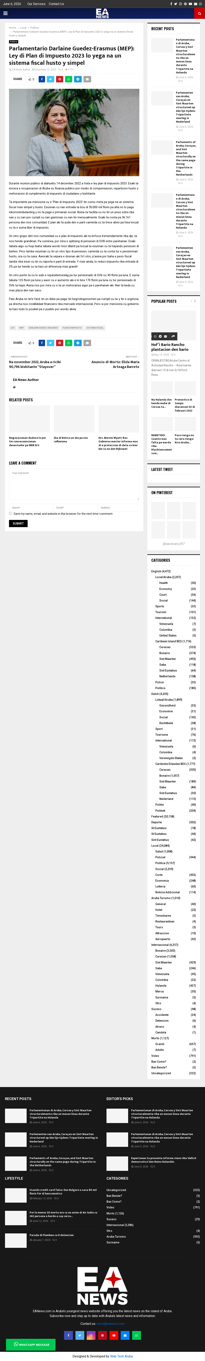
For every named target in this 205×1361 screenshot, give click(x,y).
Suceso (156, 1009)
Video (155, 1055)
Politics (160, 688)
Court (163, 594)
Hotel (158, 909)
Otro (158, 1003)
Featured (157, 816)
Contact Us (56, 4)
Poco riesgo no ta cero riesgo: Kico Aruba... (184, 439)
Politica (13, 42)
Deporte (156, 822)
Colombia (165, 629)
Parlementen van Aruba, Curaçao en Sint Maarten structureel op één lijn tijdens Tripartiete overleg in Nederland (185, 107)
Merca (159, 991)
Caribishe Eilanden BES (170, 763)
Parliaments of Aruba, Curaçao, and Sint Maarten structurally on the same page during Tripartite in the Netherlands (186, 158)
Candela (160, 1032)
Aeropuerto (162, 939)
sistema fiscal (95, 328)
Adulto (159, 1049)
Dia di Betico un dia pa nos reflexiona (71, 440)
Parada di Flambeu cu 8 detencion (52, 1235)
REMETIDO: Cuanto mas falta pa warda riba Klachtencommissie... (161, 444)
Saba (162, 664)
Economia (162, 880)
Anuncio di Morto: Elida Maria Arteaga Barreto (115, 364)
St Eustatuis (159, 828)
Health (163, 583)
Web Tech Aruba (121, 1356)
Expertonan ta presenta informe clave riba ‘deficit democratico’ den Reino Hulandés (163, 1160)
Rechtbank (166, 723)
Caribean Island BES (168, 641)
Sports (159, 606)
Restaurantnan (164, 921)
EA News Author (21, 69)
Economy (165, 589)
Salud (159, 851)
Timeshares (163, 915)
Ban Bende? (159, 1067)
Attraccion (162, 933)
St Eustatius (159, 833)
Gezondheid (167, 705)
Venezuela (166, 624)
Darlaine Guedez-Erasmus (43, 328)
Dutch (155, 693)
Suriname (161, 997)
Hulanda (160, 985)
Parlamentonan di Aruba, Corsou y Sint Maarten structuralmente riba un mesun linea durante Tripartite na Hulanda (185, 56)
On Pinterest (162, 492)
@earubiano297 (174, 544)
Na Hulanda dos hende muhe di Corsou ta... (161, 403)
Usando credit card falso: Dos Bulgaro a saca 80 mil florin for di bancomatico (63, 1192)
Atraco (159, 1026)
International (163, 618)
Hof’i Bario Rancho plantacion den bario (169, 347)
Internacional (160, 944)
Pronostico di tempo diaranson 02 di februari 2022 (185, 405)
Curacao (165, 647)
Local (155, 845)
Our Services (36, 4)
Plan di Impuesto (72, 328)
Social (163, 600)
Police (159, 682)
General (160, 904)
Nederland (166, 798)
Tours (159, 927)
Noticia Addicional (167, 892)
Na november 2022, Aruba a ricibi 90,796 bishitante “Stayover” (35, 364)
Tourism (160, 612)
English (156, 571)
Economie (166, 711)
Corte (159, 874)
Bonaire (164, 653)
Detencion (162, 1020)
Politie (159, 804)
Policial (160, 857)
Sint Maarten (167, 659)
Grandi (159, 1044)
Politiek (160, 810)
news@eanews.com (111, 1324)
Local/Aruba (163, 577)
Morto (155, 1038)
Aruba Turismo (161, 898)
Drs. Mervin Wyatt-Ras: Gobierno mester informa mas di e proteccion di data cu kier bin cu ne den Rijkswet (118, 443)
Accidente (162, 1014)
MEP (21, 328)
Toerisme (161, 734)
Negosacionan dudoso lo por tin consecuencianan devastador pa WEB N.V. (27, 441)
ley (12, 328)
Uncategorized (161, 1073)
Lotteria (160, 886)
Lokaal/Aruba (164, 699)
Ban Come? (158, 1061)
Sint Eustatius (168, 670)
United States (168, 635)
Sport (159, 728)
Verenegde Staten (171, 758)
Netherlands (167, 676)
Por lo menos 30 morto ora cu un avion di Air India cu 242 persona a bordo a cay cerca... (63, 1214)
